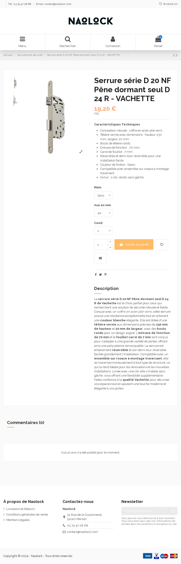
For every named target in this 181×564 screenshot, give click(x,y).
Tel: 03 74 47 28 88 (20, 4)
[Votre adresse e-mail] (144, 511)
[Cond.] (103, 230)
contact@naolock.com (82, 532)
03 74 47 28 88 (77, 525)
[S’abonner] (172, 511)
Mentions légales (18, 520)
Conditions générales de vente (27, 514)
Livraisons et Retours (20, 509)
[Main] (103, 195)
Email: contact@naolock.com (53, 4)
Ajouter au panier (134, 244)
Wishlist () (168, 4)
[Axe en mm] (103, 213)
